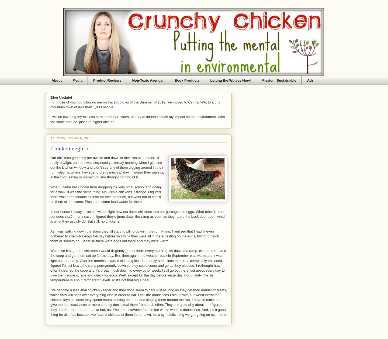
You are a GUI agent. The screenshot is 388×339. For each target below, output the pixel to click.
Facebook (115, 102)
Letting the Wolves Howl (230, 80)
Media (77, 80)
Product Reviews (107, 80)
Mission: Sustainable (278, 80)
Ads (310, 80)
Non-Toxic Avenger (148, 80)
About (57, 80)
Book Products (187, 80)
